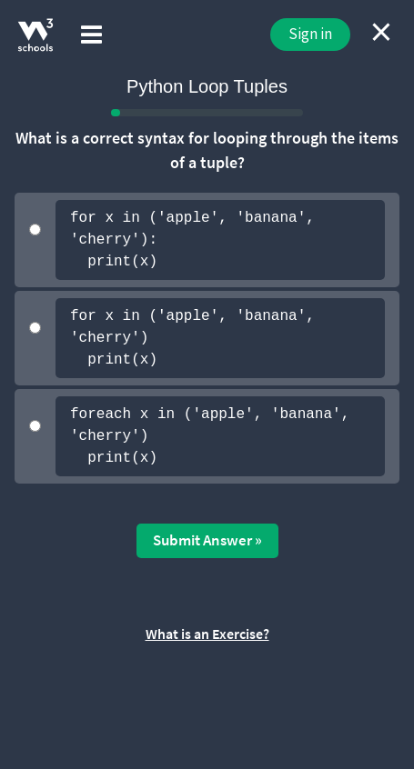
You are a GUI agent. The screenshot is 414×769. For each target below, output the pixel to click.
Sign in (310, 34)
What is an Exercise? (207, 633)
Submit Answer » (207, 540)
